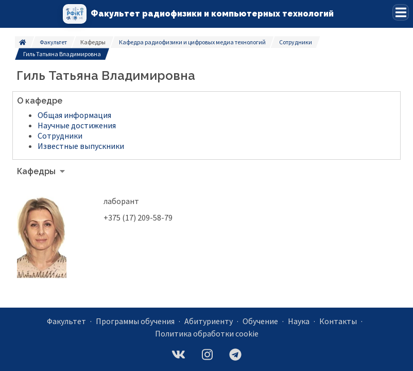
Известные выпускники (81, 146)
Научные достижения (77, 125)
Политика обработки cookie (207, 333)
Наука (298, 321)
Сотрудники (295, 42)
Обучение (260, 321)
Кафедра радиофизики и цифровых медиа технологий (192, 42)
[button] (400, 12)
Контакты (338, 321)
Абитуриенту (208, 321)
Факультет (53, 42)
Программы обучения (135, 321)
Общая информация (74, 115)
